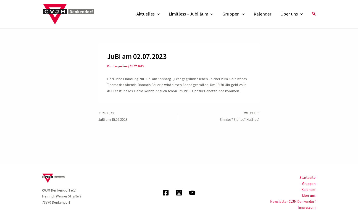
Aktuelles (148, 14)
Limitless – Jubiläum (191, 14)
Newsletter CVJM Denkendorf (293, 201)
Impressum (307, 207)
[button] (314, 14)
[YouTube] (192, 192)
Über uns (291, 14)
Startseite (308, 177)
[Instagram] (179, 192)
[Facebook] (166, 192)
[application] (157, 14)
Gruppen (233, 14)
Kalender (262, 14)
